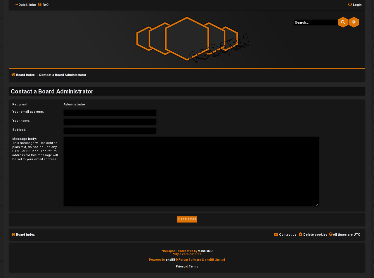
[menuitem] (43, 4)
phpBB (170, 259)
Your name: (21, 121)
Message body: (24, 139)
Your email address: (28, 112)
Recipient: (20, 104)
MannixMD (205, 251)
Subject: (19, 130)
